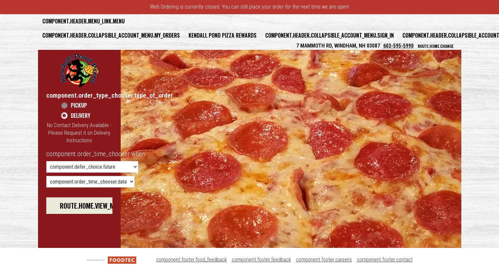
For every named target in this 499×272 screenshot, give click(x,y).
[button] (79, 70)
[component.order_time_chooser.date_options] (90, 181)
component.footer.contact (385, 259)
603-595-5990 (398, 46)
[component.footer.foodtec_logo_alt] (111, 259)
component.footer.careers (324, 259)
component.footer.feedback (261, 259)
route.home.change (435, 46)
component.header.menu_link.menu (83, 21)
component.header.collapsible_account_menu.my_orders (111, 35)
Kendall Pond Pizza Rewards (222, 35)
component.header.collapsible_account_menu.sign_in (329, 35)
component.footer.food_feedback (191, 259)
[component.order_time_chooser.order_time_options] (92, 167)
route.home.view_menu (92, 206)
